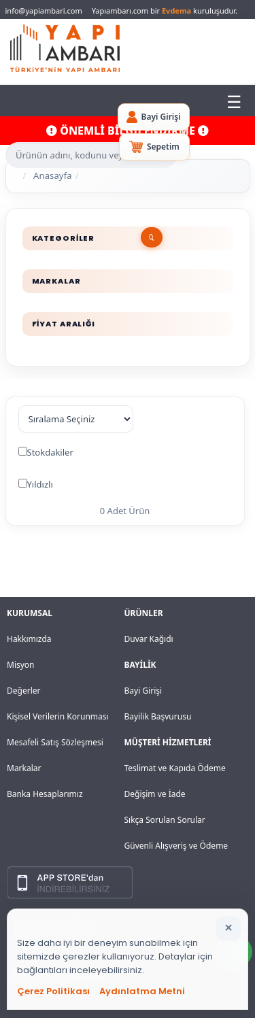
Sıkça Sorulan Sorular (164, 820)
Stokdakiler (50, 452)
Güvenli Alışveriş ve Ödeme (176, 845)
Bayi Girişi (143, 690)
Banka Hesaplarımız (45, 794)
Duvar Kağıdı (148, 639)
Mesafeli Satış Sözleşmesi (55, 742)
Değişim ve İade (155, 794)
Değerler (23, 690)
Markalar (24, 768)
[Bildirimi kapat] (228, 928)
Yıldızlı (40, 484)
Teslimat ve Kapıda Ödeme (175, 768)
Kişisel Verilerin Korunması (58, 716)
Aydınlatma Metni (142, 991)
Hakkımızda (29, 639)
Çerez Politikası (53, 991)
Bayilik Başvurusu (158, 716)
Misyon (21, 665)
